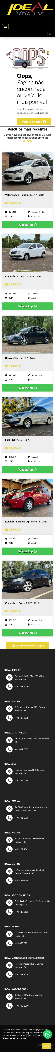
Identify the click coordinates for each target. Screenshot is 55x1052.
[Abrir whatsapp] (47, 1034)
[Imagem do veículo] (27, 195)
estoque (27, 140)
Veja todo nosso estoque (28, 645)
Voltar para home (34, 121)
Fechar (46, 1045)
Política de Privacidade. (15, 1038)
